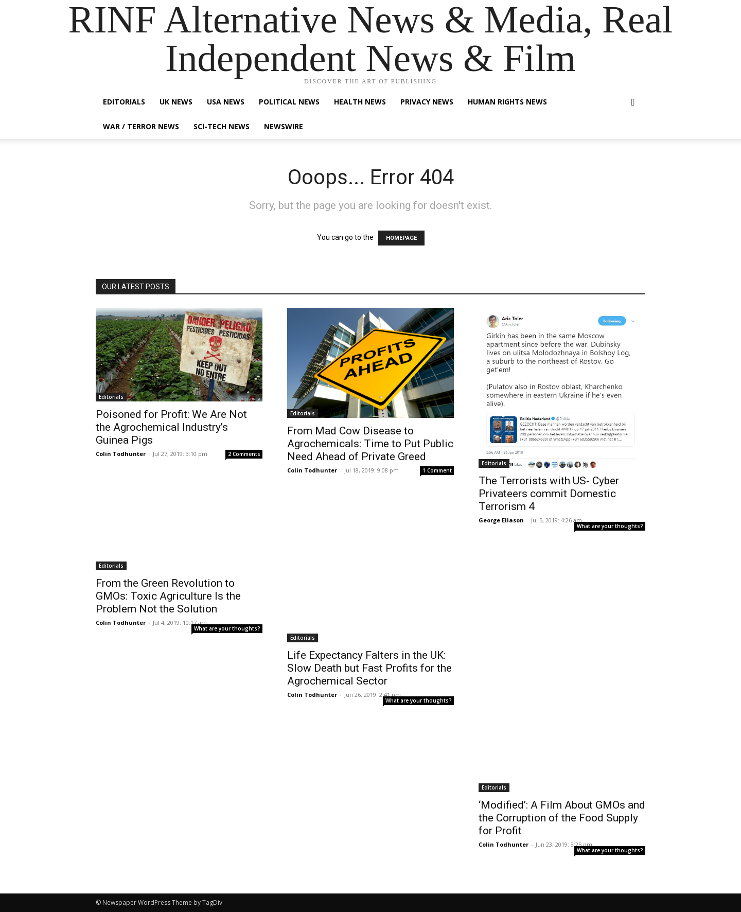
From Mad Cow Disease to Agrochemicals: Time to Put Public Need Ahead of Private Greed (370, 444)
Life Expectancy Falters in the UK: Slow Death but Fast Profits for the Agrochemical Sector (369, 668)
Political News (289, 102)
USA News (225, 102)
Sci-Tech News (221, 126)
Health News (360, 102)
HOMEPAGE (401, 238)
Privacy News (426, 102)
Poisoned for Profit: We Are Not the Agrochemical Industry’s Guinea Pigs (171, 427)
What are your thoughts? (610, 526)
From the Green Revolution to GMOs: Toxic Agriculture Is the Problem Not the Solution (168, 596)
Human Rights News (507, 102)
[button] (633, 103)
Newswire (283, 126)
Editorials (124, 102)
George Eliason (501, 520)
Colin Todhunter (121, 454)
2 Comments (244, 454)
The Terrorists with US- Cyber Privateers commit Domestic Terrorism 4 (549, 494)
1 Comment (437, 470)
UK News (176, 102)
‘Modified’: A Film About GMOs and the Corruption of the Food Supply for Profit (562, 818)
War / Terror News (141, 126)
